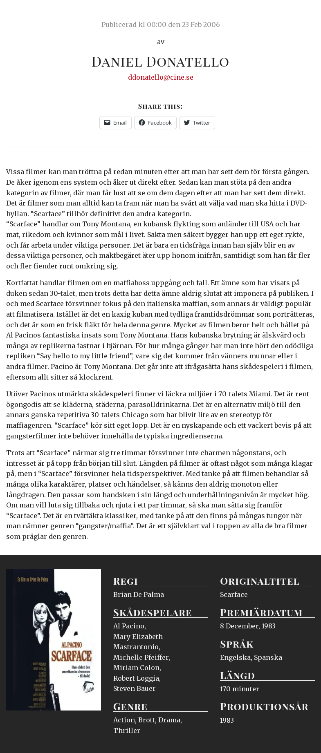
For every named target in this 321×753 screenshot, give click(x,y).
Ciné (25, 14)
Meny (304, 14)
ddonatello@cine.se (160, 77)
